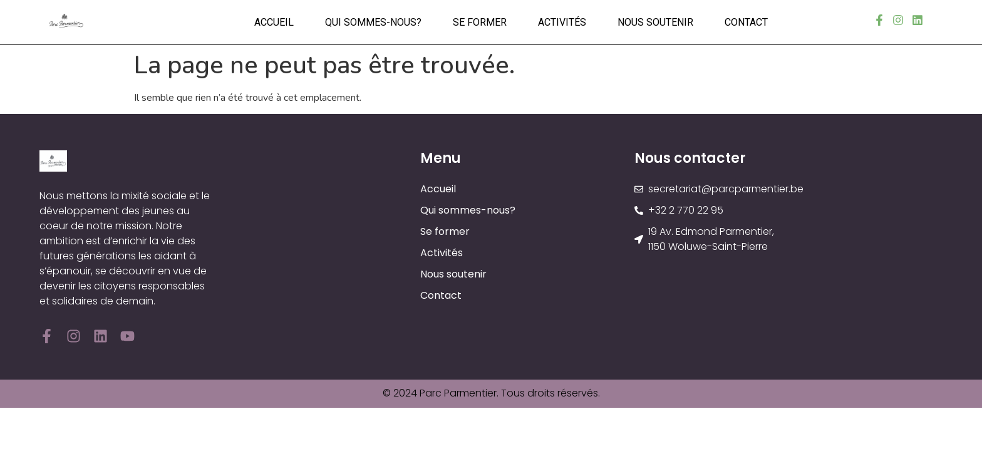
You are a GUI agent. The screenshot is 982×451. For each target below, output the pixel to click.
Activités (562, 22)
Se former (480, 22)
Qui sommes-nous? (373, 22)
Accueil (274, 22)
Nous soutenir (655, 22)
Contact (746, 22)
